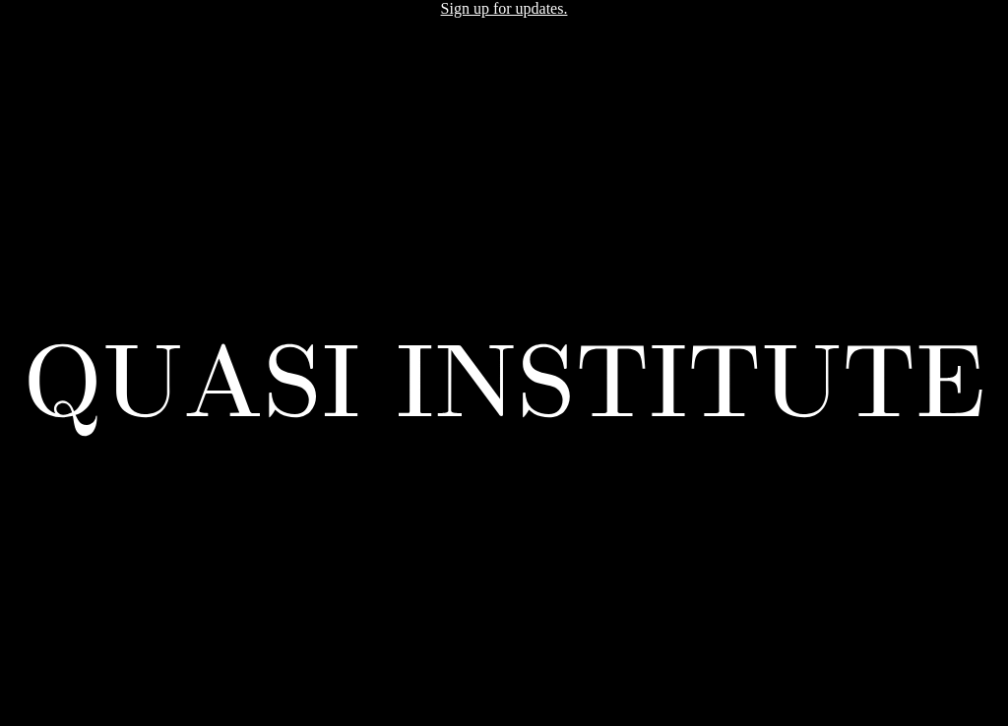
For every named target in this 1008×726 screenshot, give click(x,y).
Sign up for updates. (504, 8)
